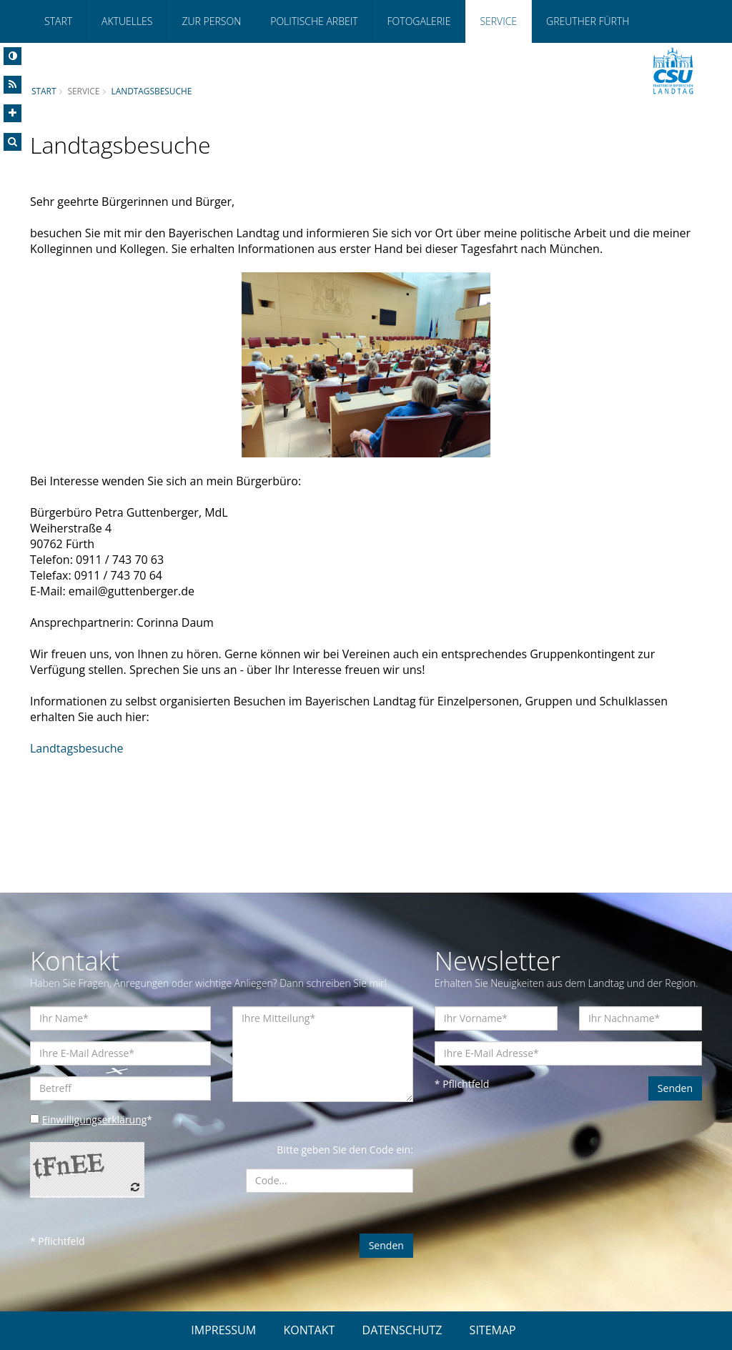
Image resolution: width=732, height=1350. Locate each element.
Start (58, 21)
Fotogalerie (419, 21)
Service (498, 21)
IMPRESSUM (223, 1330)
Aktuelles (127, 21)
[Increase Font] (12, 113)
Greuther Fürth (587, 21)
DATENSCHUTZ (402, 1330)
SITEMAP (493, 1330)
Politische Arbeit (313, 21)
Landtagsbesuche (151, 90)
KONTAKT (309, 1330)
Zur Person (211, 21)
